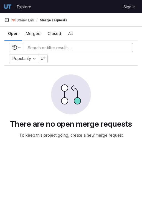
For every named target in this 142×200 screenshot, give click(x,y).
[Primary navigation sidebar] (6, 20)
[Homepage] (7, 6)
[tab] (13, 34)
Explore (24, 6)
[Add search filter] (80, 47)
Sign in (129, 6)
